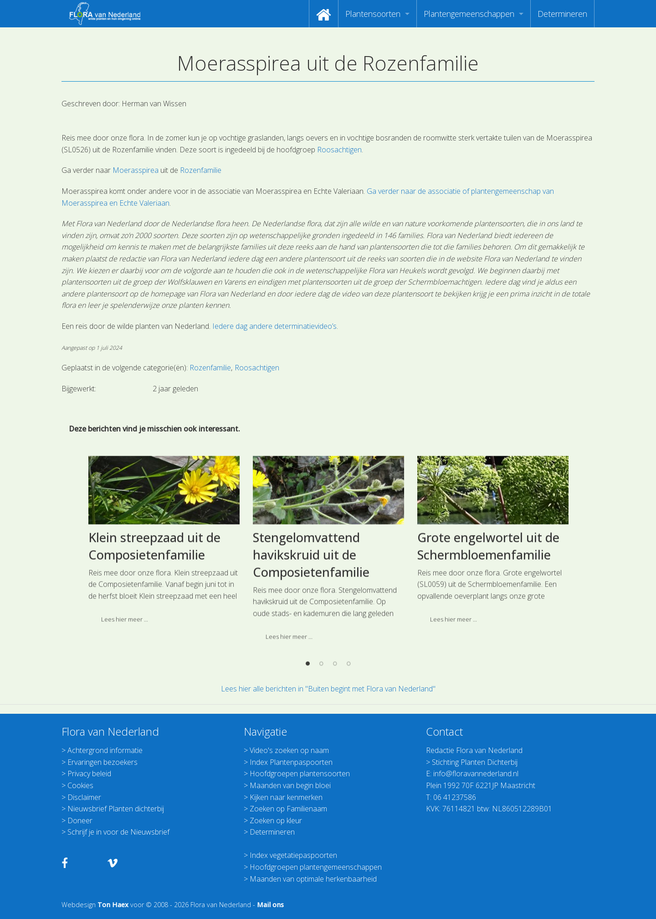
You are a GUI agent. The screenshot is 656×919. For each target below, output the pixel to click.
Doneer (79, 820)
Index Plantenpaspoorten (291, 762)
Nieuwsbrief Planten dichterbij (115, 809)
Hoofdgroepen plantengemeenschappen (316, 867)
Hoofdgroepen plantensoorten (300, 773)
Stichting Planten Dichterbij (475, 762)
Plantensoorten (372, 13)
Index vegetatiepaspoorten (293, 855)
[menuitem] (323, 13)
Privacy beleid (89, 773)
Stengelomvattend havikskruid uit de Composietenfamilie (311, 630)
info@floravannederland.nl (475, 773)
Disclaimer (84, 797)
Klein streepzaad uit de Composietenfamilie (154, 622)
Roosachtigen (339, 150)
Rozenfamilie (200, 170)
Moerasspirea (136, 170)
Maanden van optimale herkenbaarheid (313, 879)
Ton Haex (112, 904)
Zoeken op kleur (276, 820)
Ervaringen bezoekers (102, 762)
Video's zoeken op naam (289, 750)
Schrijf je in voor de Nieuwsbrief (118, 832)
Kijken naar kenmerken (286, 797)
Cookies (80, 785)
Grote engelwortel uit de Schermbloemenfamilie (488, 622)
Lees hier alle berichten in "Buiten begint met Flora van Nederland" (328, 689)
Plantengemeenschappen (469, 13)
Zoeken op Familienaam (288, 809)
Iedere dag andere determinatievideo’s (274, 326)
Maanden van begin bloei (290, 785)
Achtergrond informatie (105, 750)
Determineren (562, 13)
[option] (164, 619)
